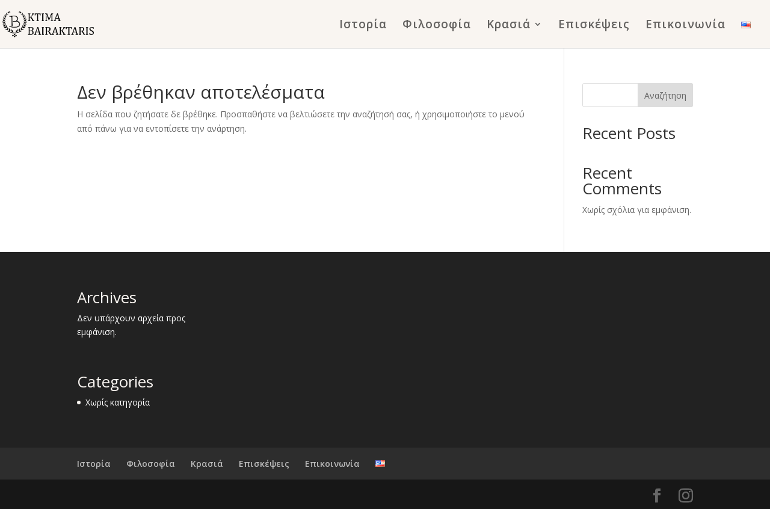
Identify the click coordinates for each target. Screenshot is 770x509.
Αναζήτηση (665, 95)
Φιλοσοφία (436, 26)
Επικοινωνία (685, 26)
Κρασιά (509, 26)
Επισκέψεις (594, 26)
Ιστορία (363, 26)
